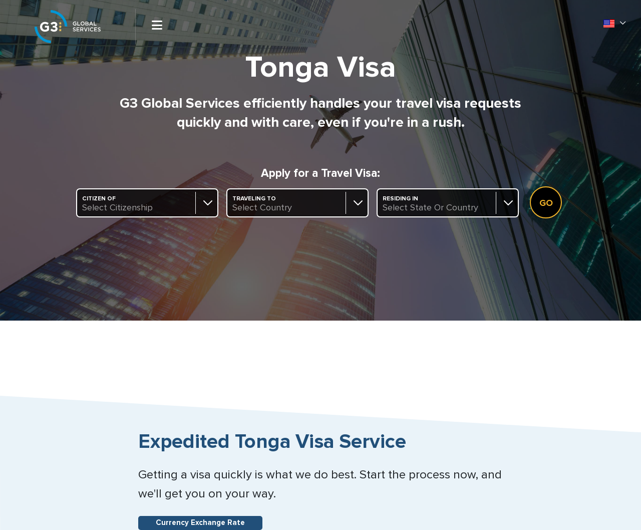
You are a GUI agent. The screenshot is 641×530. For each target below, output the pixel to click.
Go (546, 203)
